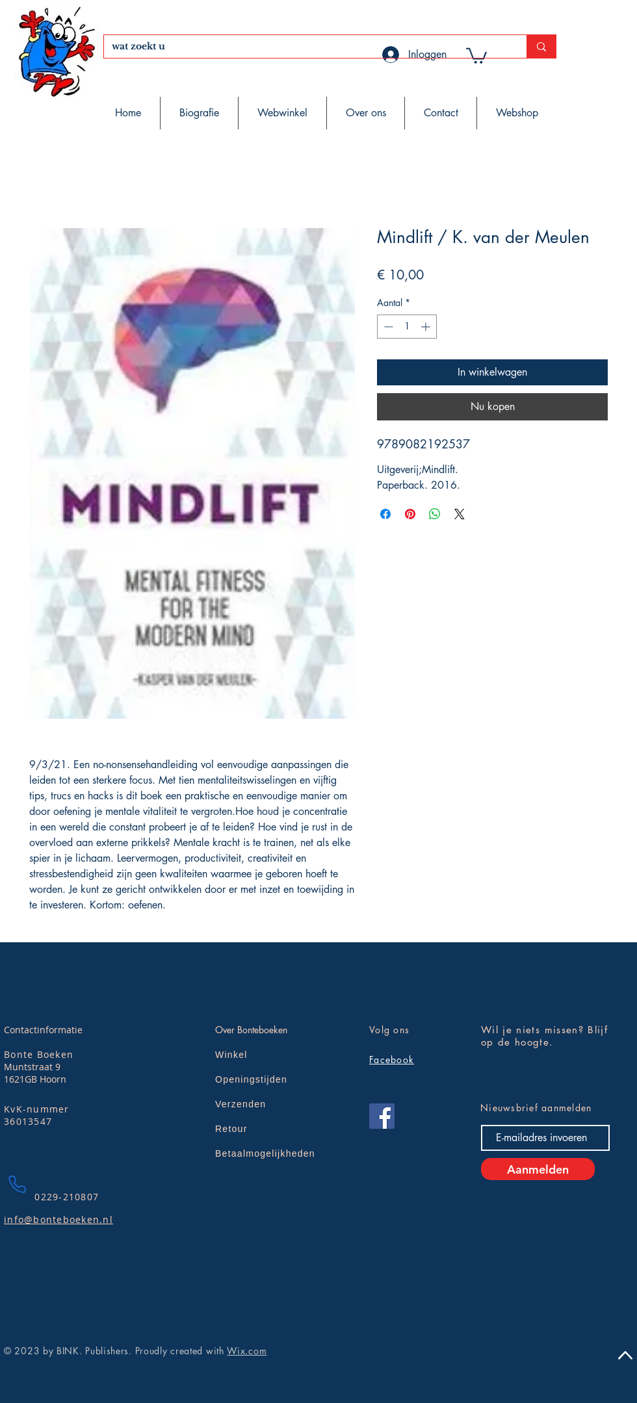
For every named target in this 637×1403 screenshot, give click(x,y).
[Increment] (427, 326)
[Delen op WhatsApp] (435, 514)
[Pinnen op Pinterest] (410, 514)
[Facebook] (382, 1116)
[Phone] (17, 1184)
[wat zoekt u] (305, 46)
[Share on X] (459, 514)
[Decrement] (387, 326)
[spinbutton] (407, 326)
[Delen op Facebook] (385, 514)
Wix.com (246, 1351)
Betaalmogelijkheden (265, 1153)
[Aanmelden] (538, 1169)
